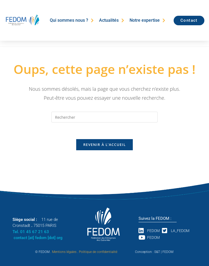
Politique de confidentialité (98, 252)
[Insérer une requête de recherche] (104, 117)
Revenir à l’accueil (104, 144)
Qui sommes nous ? (72, 20)
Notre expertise (147, 20)
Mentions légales (64, 252)
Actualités (111, 20)
